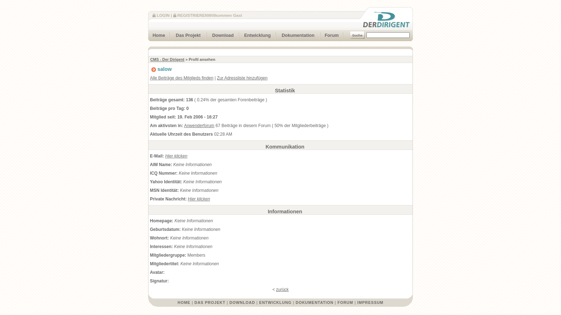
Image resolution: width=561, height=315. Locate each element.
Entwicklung (255, 34)
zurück (282, 289)
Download (220, 34)
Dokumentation (295, 34)
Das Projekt (185, 34)
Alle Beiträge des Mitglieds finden (181, 78)
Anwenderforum (199, 125)
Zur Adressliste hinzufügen (242, 78)
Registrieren (192, 15)
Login (163, 15)
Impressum (370, 302)
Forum (329, 34)
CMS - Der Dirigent (167, 59)
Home (156, 34)
